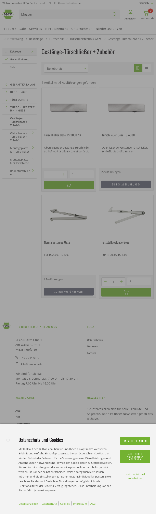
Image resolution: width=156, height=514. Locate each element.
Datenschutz (49, 503)
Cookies (65, 503)
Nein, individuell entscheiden (135, 476)
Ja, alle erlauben (135, 441)
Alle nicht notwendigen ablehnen (135, 456)
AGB (92, 503)
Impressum (80, 503)
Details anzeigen (28, 503)
